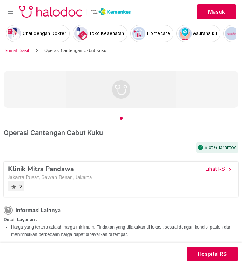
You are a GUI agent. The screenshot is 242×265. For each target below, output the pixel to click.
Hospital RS (212, 254)
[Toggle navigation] (10, 11)
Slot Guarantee (220, 147)
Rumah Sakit (16, 50)
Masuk (216, 12)
